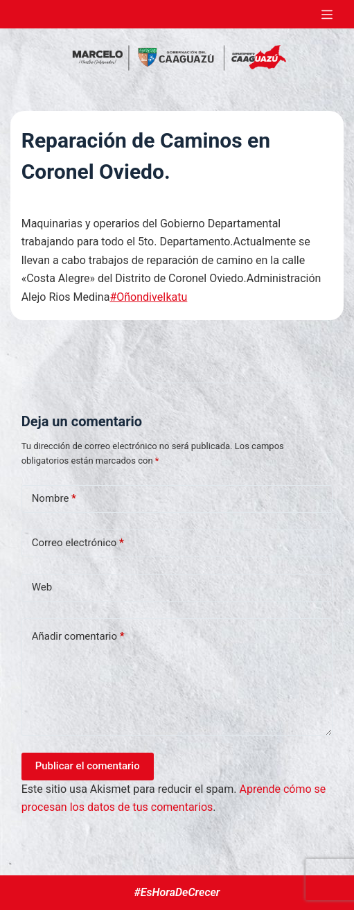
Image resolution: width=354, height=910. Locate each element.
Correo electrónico (78, 543)
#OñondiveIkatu (148, 297)
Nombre (54, 498)
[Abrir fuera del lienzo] (327, 14)
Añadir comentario (78, 636)
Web (42, 587)
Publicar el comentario (87, 766)
